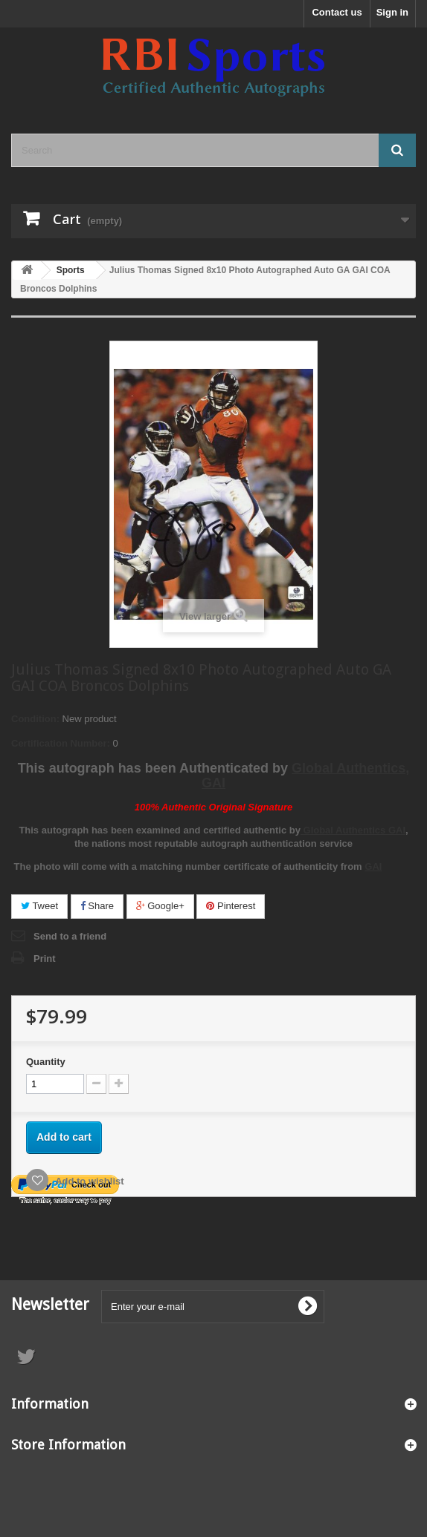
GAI (373, 866)
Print (44, 958)
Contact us (337, 12)
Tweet (39, 905)
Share (97, 905)
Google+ (160, 905)
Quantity (45, 1061)
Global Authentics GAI (353, 830)
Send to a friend (69, 936)
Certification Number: (60, 743)
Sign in (392, 12)
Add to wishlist (88, 1181)
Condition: (35, 718)
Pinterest (230, 905)
